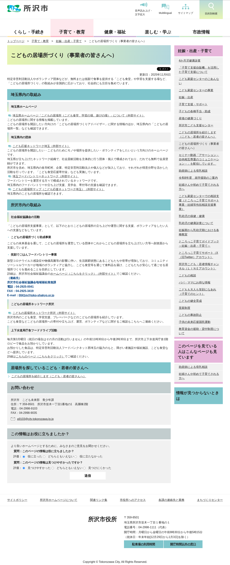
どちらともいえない (61, 456)
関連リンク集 (98, 499)
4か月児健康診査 (190, 60)
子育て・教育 (72, 32)
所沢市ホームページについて (58, 499)
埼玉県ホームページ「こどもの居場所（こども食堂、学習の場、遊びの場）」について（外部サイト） (79, 115)
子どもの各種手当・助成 (194, 111)
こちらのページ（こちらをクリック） (40, 356)
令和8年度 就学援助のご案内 (198, 177)
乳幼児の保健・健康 (192, 216)
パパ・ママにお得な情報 (194, 282)
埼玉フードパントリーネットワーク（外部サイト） (46, 176)
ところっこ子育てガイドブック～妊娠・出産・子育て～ (199, 243)
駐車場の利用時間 (143, 544)
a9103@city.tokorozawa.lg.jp (35, 418)
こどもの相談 (187, 275)
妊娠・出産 (186, 97)
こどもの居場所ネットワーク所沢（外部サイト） (44, 312)
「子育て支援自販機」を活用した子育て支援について (199, 69)
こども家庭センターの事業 (196, 90)
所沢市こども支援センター (196, 125)
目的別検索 (211, 9)
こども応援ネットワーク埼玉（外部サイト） (41, 146)
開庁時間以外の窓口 (183, 544)
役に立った (35, 456)
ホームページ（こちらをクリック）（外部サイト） (83, 273)
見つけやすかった (39, 467)
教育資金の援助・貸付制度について (199, 331)
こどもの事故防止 (190, 314)
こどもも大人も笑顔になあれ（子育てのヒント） (197, 291)
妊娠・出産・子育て (69, 41)
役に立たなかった (91, 456)
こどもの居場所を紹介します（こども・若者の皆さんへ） (48, 376)
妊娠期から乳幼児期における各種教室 (199, 232)
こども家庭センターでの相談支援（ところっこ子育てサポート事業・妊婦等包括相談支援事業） (199, 203)
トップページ (15, 41)
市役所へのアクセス (133, 499)
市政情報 (201, 32)
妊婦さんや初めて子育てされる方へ (199, 187)
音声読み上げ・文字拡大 (144, 9)
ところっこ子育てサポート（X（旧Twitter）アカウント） (198, 255)
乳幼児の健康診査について (196, 223)
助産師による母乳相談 (193, 170)
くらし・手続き (28, 32)
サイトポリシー (17, 499)
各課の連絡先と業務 (171, 499)
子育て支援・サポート (193, 104)
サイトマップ (185, 9)
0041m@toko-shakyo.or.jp (36, 295)
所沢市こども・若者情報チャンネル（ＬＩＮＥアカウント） (199, 266)
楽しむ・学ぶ (158, 32)
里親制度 (184, 307)
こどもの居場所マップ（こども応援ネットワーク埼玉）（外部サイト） (59, 189)
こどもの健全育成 (190, 300)
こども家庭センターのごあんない (199, 81)
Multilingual (165, 9)
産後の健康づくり (190, 118)
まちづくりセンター (210, 499)
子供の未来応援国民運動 (194, 321)
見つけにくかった (99, 467)
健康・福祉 (115, 32)
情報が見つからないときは (197, 395)
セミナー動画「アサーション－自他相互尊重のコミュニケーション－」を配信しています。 (199, 159)
